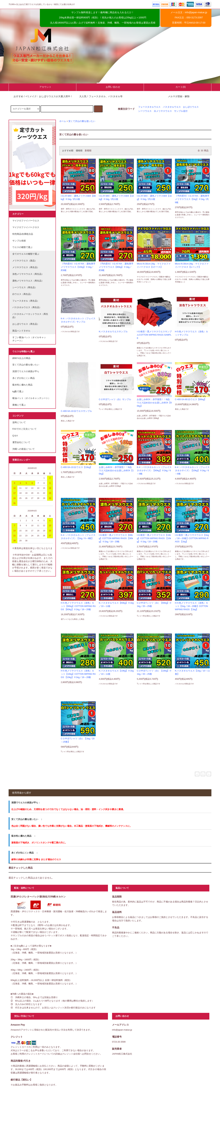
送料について (19, 422)
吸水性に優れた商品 (22, 385)
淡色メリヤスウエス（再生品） (28, 274)
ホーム (62, 121)
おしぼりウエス (191, 107)
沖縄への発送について (23, 449)
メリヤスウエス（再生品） (25, 267)
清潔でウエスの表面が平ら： (25, 802)
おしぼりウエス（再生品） (25, 324)
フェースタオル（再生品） (25, 301)
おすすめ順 (67, 150)
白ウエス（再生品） (22, 294)
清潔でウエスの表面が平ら (25, 371)
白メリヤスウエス (163, 111)
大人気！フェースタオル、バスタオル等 (99, 96)
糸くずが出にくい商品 (23, 378)
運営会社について (21, 442)
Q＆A (15, 435)
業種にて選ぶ (19, 405)
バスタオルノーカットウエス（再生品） (30, 316)
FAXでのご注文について (24, 429)
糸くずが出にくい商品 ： (24, 852)
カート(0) (178, 87)
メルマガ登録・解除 (179, 96)
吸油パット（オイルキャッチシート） (31, 398)
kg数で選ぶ (18, 391)
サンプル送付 (181, 111)
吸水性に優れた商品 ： (23, 836)
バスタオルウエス (172, 107)
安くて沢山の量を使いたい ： (27, 819)
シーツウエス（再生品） (24, 287)
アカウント (42, 87)
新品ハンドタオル (21, 331)
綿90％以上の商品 (21, 358)
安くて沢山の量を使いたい (81, 121)
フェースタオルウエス (149, 107)
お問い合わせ (110, 87)
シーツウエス (145, 111)
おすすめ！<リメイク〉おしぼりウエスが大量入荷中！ (41, 96)
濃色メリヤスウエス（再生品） (28, 281)
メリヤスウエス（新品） (24, 260)
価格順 (79, 150)
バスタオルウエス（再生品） (26, 307)
